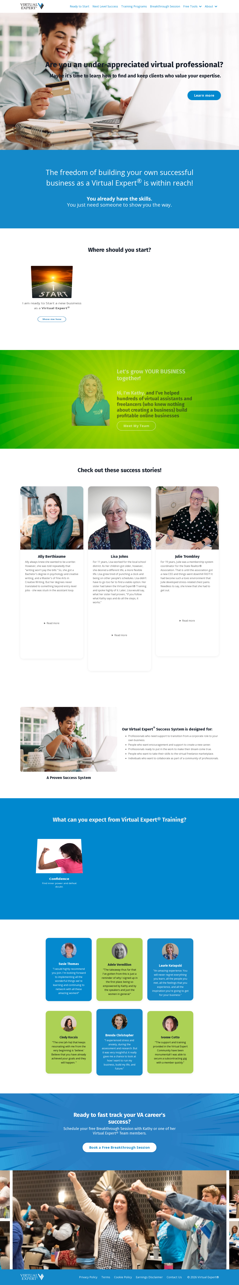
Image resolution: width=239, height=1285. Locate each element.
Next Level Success (105, 6)
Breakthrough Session (165, 6)
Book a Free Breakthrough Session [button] (119, 1147)
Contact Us (174, 1277)
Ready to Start (79, 6)
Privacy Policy (88, 1277)
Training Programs (134, 6)
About (211, 6)
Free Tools (192, 6)
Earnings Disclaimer (149, 1277)
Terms (105, 1277)
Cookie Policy (123, 1277)
